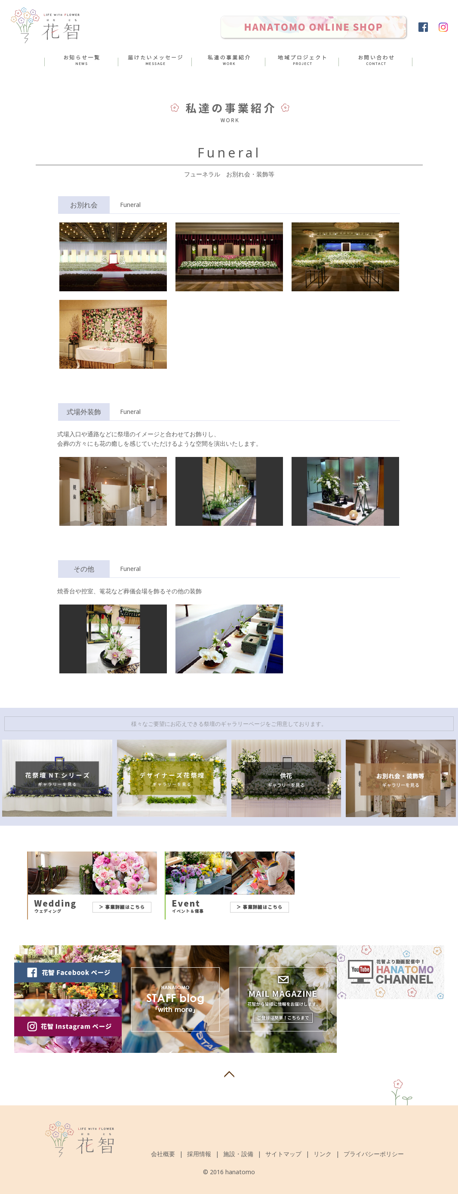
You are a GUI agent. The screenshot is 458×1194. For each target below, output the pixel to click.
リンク (323, 1154)
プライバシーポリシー (374, 1154)
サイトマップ (283, 1154)
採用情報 (199, 1154)
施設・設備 (238, 1154)
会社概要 (163, 1154)
